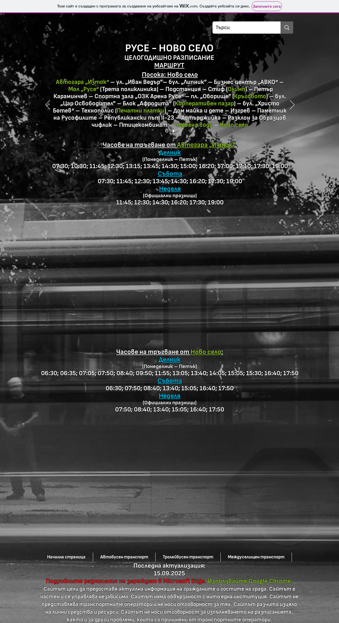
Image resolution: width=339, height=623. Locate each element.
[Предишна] (47, 105)
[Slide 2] (173, 131)
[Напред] (292, 105)
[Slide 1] (166, 131)
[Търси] (242, 27)
